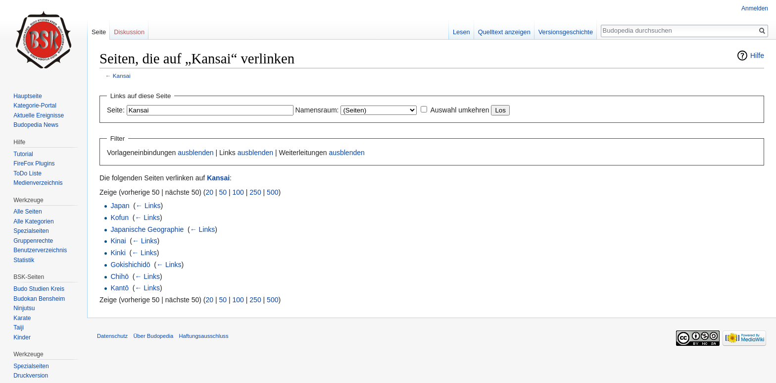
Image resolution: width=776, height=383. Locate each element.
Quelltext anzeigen (504, 32)
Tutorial (23, 154)
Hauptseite (27, 96)
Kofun (119, 217)
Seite (99, 32)
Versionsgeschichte (565, 32)
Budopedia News (35, 124)
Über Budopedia (153, 336)
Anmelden (754, 8)
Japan (119, 206)
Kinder (22, 337)
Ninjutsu (24, 308)
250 (255, 192)
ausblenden (195, 153)
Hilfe (757, 55)
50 (223, 192)
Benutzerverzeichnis (40, 250)
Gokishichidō (130, 265)
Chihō (119, 276)
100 (238, 192)
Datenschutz (112, 336)
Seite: (116, 110)
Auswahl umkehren (459, 110)
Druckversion (30, 375)
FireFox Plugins (33, 163)
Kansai (122, 75)
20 (210, 192)
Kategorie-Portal (34, 105)
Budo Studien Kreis (38, 288)
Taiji (18, 327)
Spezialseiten (30, 230)
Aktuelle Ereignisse (38, 115)
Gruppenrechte (33, 240)
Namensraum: (317, 110)
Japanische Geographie (147, 229)
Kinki (117, 253)
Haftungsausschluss (203, 336)
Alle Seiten (27, 211)
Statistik (23, 260)
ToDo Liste (27, 173)
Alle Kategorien (33, 221)
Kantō (119, 288)
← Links (148, 206)
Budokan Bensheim (39, 298)
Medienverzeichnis (37, 182)
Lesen (461, 32)
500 (272, 192)
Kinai (118, 241)
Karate (22, 318)
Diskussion (129, 32)
